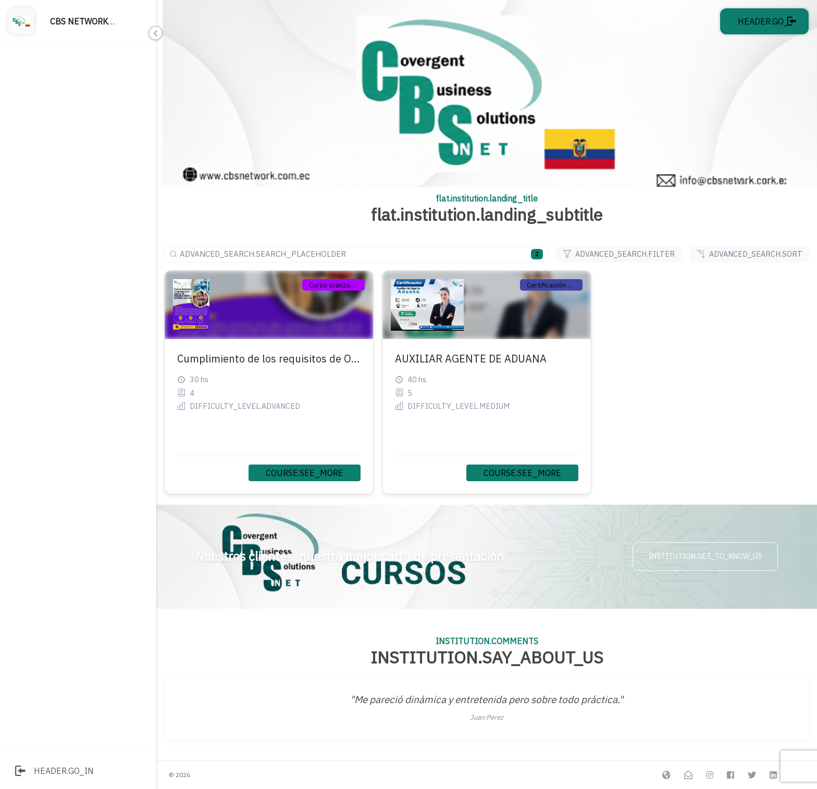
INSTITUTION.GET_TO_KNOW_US (705, 556)
